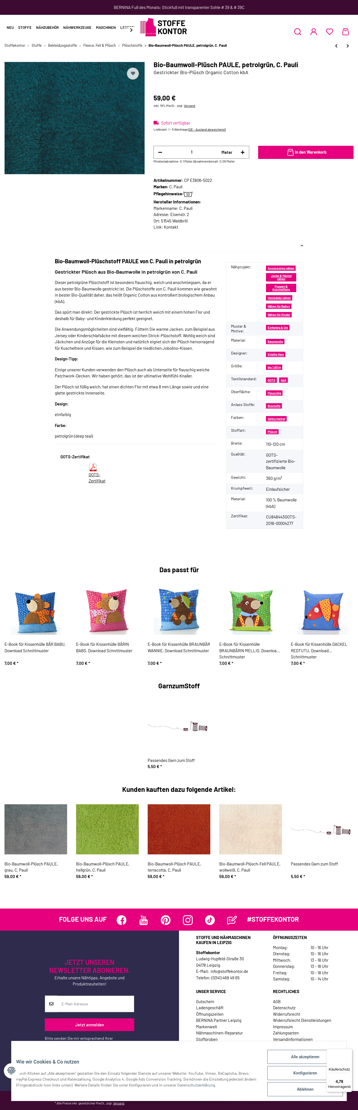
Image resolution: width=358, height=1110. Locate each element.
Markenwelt (206, 1026)
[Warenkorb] (346, 32)
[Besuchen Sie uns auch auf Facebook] (121, 920)
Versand (189, 105)
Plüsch (272, 431)
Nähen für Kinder (279, 314)
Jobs (200, 1045)
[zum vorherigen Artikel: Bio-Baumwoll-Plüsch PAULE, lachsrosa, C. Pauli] (336, 46)
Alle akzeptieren (301, 1061)
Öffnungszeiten (209, 1014)
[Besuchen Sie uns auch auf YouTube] (143, 920)
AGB (277, 1001)
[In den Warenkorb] (306, 152)
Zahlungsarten (286, 1032)
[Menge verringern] (160, 152)
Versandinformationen (293, 1039)
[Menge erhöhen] (242, 152)
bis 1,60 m (274, 367)
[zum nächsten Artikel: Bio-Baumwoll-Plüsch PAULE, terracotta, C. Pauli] (348, 46)
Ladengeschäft (209, 1007)
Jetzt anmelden (89, 1024)
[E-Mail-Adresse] (95, 1004)
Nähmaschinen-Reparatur (219, 1032)
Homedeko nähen (279, 298)
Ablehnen (301, 1090)
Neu (10, 27)
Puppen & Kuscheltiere (281, 288)
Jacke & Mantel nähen (281, 277)
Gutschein (205, 1001)
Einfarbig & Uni (278, 327)
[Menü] (349, 1052)
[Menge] (191, 152)
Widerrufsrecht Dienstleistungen (302, 1020)
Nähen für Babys (279, 306)
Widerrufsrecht (286, 1014)
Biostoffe (274, 406)
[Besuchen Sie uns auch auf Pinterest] (166, 920)
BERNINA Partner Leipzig (218, 1020)
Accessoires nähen (281, 268)
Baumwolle (275, 341)
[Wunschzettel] (330, 32)
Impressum (283, 1026)
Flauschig (274, 393)
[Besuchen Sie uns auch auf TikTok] (210, 920)
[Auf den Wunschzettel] (133, 73)
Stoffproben (207, 1039)
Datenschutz (284, 1007)
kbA (283, 380)
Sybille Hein (276, 354)
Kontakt (171, 226)
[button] (298, 32)
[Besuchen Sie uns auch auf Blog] (232, 920)
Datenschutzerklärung (63, 1044)
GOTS (271, 380)
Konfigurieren (301, 1075)
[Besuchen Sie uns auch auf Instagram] (188, 920)
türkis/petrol (276, 419)
